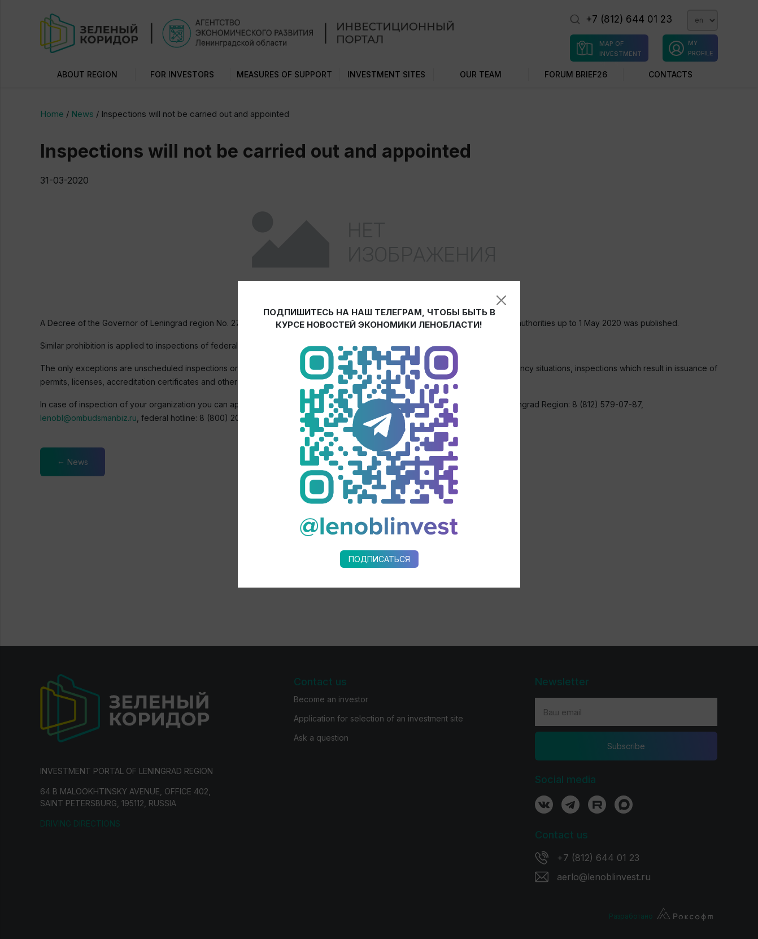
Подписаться (379, 445)
